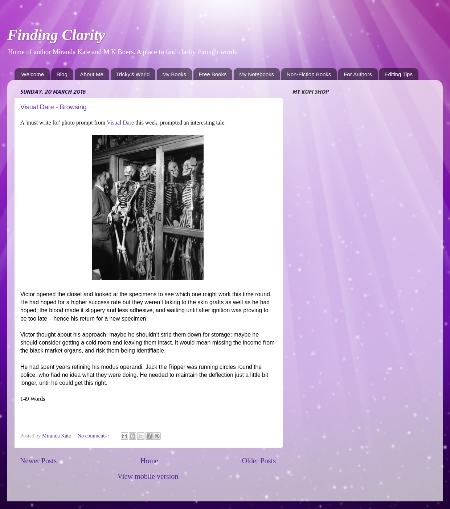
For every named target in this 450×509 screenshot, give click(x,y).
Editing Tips (398, 74)
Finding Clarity (56, 35)
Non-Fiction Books (309, 74)
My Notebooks (256, 74)
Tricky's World (133, 74)
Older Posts (259, 461)
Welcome (32, 74)
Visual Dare (121, 122)
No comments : (94, 436)
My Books (174, 74)
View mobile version (148, 476)
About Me (91, 74)
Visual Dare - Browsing (53, 107)
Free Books (213, 74)
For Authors (358, 74)
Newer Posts (38, 461)
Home (149, 461)
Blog (62, 74)
